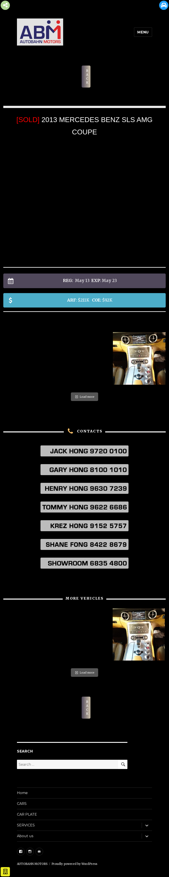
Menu (143, 32)
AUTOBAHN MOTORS (32, 864)
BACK (87, 76)
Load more (84, 396)
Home (22, 793)
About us (25, 836)
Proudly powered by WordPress (74, 864)
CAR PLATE (27, 814)
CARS (22, 804)
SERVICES (26, 825)
